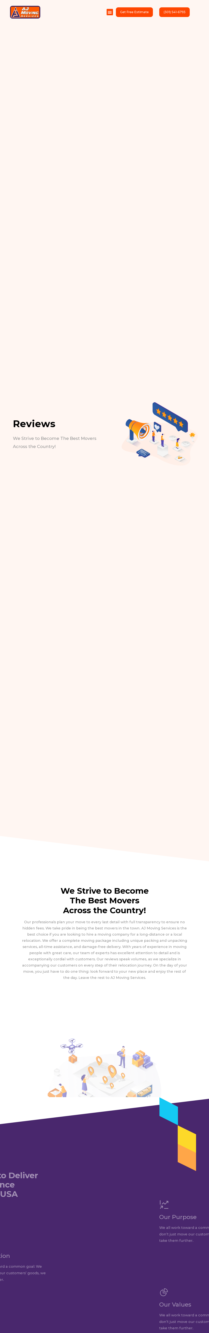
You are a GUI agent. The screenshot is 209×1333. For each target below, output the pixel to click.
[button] (110, 12)
